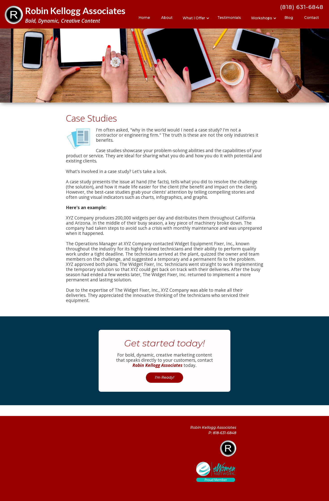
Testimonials (229, 17)
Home (144, 17)
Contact (311, 17)
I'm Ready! (164, 377)
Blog (288, 17)
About (167, 17)
